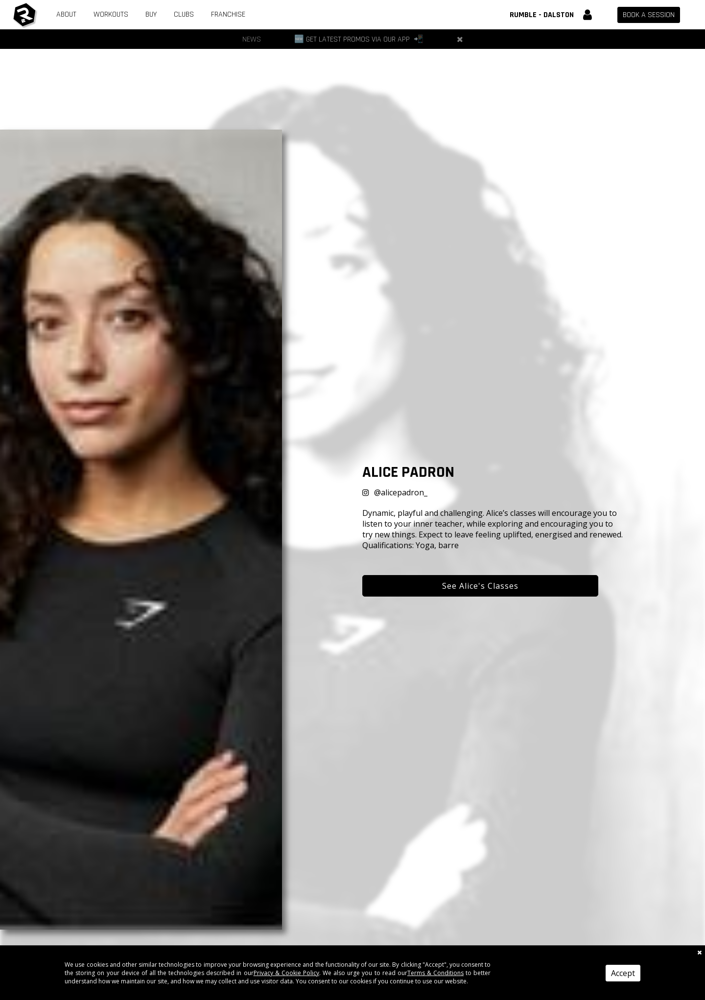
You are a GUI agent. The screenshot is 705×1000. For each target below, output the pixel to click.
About (66, 14)
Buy (151, 14)
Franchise (228, 14)
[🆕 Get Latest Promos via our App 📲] (358, 39)
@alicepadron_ (400, 492)
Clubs (184, 14)
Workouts (111, 14)
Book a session (649, 15)
